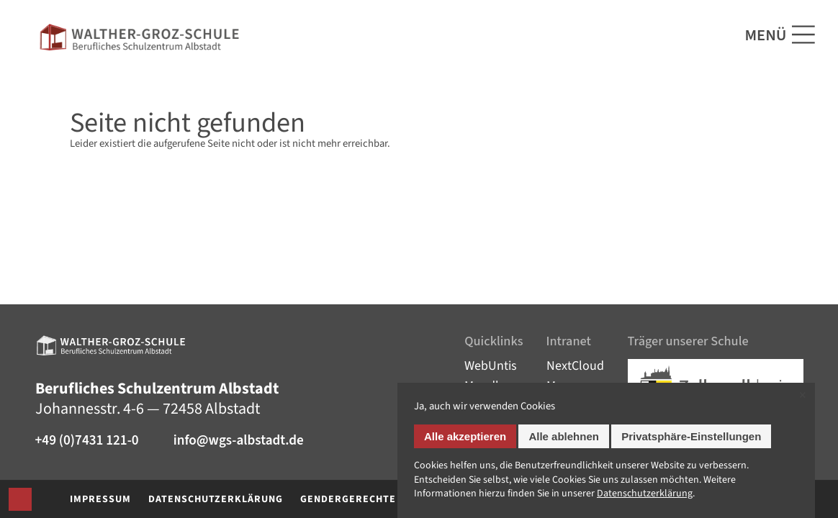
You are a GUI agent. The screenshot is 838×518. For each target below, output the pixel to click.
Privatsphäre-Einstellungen (691, 436)
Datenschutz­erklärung (645, 493)
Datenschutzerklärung (215, 499)
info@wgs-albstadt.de (239, 440)
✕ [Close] (802, 395)
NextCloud (575, 366)
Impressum (100, 499)
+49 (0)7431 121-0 (87, 440)
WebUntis (490, 366)
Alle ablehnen (563, 436)
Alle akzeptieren (465, 436)
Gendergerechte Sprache (373, 499)
